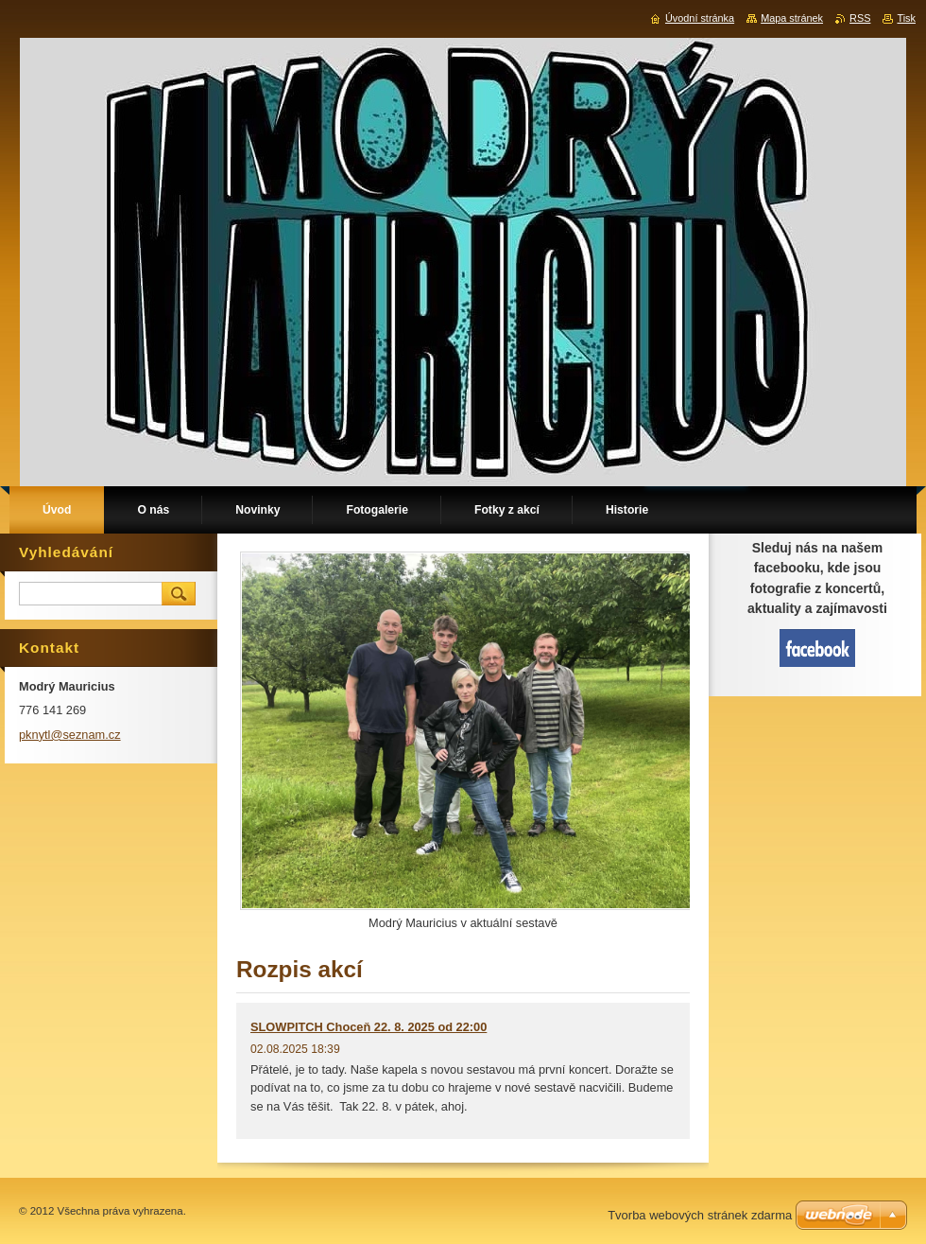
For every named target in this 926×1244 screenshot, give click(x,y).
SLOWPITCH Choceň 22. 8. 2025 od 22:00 (368, 1027)
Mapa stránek (792, 18)
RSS (859, 18)
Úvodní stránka (699, 18)
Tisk (906, 18)
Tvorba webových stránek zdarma (700, 1215)
